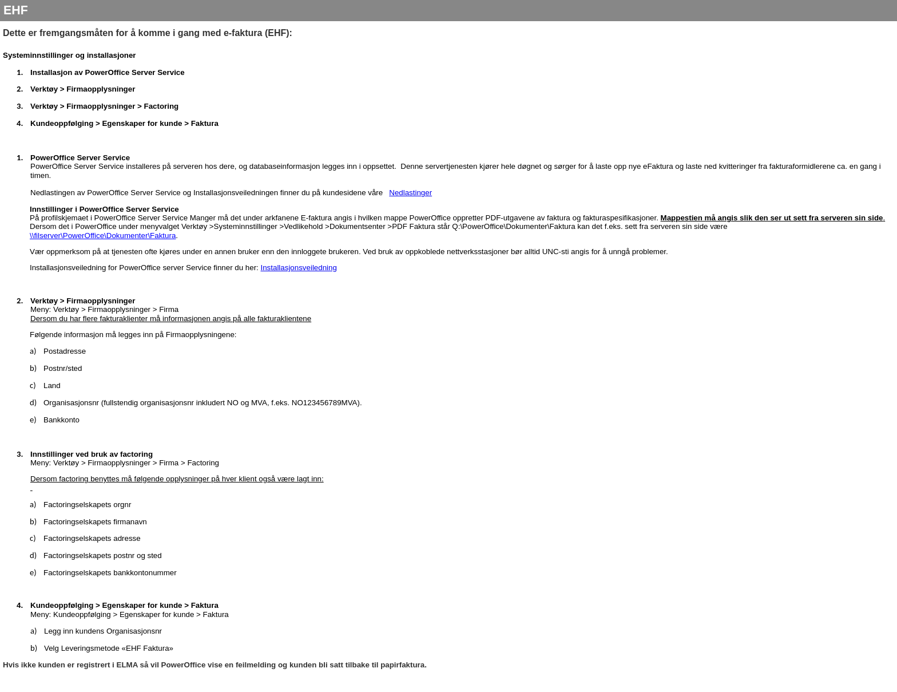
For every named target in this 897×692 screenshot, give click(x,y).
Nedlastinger (410, 192)
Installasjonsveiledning (299, 267)
